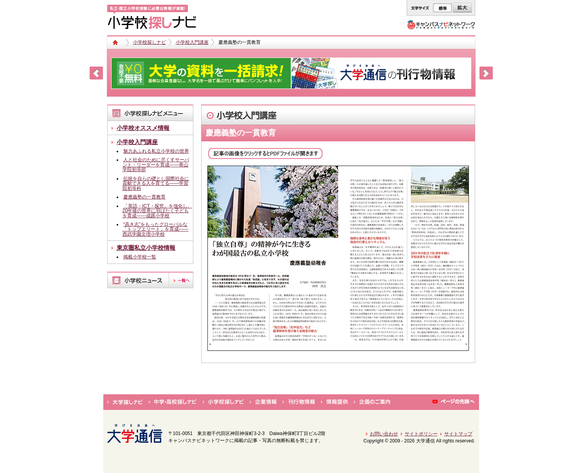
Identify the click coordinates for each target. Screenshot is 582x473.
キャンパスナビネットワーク (441, 24)
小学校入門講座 (192, 42)
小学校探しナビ (149, 42)
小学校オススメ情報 (143, 128)
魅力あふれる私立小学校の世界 (156, 151)
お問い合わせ (384, 434)
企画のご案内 (372, 402)
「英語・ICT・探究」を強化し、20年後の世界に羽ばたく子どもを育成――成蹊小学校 (157, 210)
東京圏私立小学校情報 (146, 247)
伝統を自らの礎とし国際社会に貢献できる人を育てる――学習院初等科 (156, 183)
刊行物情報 (299, 402)
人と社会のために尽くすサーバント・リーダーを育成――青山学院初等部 (156, 164)
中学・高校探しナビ (173, 402)
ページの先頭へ (453, 402)
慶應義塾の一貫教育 (144, 197)
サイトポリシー (421, 434)
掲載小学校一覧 (139, 257)
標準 (442, 8)
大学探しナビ (125, 402)
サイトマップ (458, 434)
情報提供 (334, 402)
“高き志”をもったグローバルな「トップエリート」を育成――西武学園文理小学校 (156, 229)
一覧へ (181, 280)
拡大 (462, 8)
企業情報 (263, 402)
